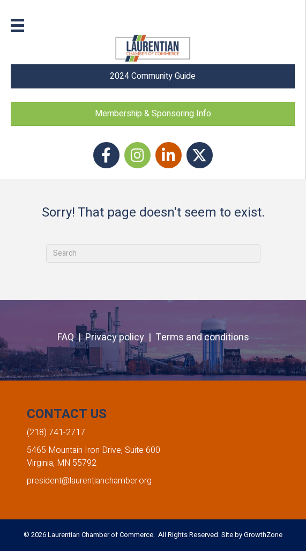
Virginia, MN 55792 (61, 463)
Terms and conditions (202, 337)
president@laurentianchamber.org (89, 480)
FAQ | (71, 337)
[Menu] (17, 25)
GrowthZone (263, 535)
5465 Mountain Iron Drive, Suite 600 (93, 450)
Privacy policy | (120, 337)
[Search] (153, 253)
